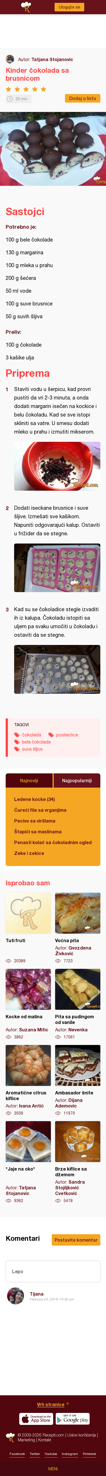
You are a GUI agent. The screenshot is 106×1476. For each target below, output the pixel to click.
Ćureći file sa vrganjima (40, 810)
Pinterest (89, 1454)
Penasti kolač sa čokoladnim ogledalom (53, 842)
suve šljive (32, 748)
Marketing (26, 1439)
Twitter (35, 1454)
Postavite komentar (76, 1239)
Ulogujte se (69, 7)
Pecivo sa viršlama (34, 820)
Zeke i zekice (29, 853)
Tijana (37, 1293)
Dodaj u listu (82, 98)
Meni (53, 1469)
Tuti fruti (28, 928)
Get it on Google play (73, 1419)
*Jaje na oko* (28, 1162)
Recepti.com (10, 1437)
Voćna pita (77, 928)
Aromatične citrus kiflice (28, 1080)
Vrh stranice (50, 1404)
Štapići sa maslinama (38, 831)
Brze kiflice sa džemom (77, 1162)
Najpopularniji (77, 780)
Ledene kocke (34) (34, 799)
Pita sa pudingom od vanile (77, 1004)
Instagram (70, 1454)
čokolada (31, 734)
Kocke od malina (28, 1004)
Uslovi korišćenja (81, 1435)
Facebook (17, 1454)
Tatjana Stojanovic (52, 59)
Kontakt (44, 1439)
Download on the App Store (36, 1419)
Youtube (51, 1454)
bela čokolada (36, 741)
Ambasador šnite (77, 1080)
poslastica (67, 734)
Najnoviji (29, 780)
